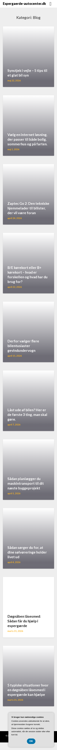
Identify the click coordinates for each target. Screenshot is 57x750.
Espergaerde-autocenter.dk (24, 4)
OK (31, 741)
